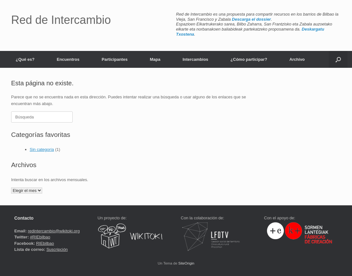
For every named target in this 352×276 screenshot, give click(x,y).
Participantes (115, 59)
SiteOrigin (186, 263)
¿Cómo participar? (248, 59)
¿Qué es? (25, 59)
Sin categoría (42, 149)
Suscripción (57, 249)
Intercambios (195, 59)
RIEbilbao (45, 243)
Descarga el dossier (251, 19)
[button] (338, 59)
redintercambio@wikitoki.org (54, 231)
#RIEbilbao (40, 237)
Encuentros (68, 59)
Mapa (155, 59)
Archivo (297, 59)
